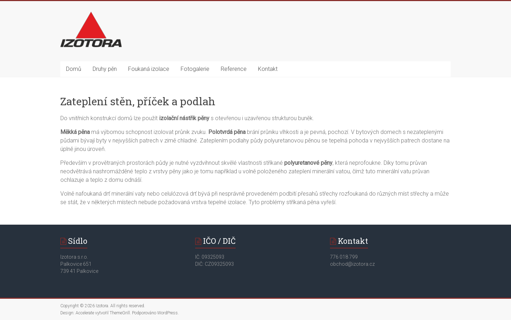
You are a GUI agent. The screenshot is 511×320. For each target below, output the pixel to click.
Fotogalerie (195, 69)
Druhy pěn (105, 69)
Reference (234, 69)
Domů (73, 69)
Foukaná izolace (148, 69)
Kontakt (268, 69)
